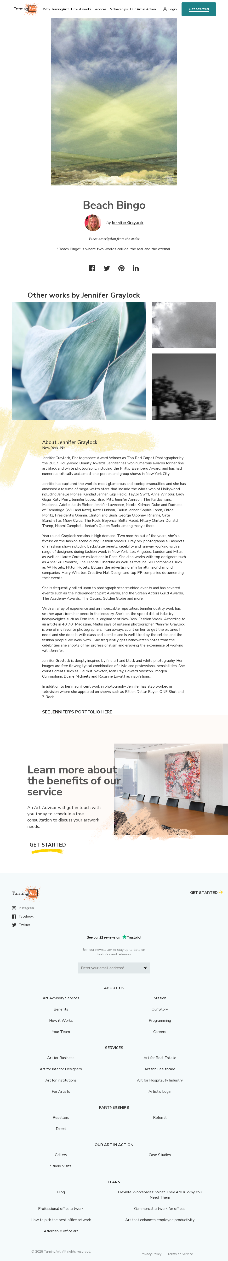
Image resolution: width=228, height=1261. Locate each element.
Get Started (199, 9)
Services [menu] (100, 9)
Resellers (61, 1117)
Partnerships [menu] (118, 9)
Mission (160, 998)
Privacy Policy (151, 1254)
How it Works (61, 1020)
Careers (159, 1031)
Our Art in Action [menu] (143, 9)
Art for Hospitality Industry (160, 1080)
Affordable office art (61, 1231)
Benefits (61, 1009)
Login (173, 9)
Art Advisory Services (61, 998)
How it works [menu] (81, 9)
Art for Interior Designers (61, 1069)
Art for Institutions (61, 1080)
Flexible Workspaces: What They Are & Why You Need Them (160, 1195)
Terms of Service (180, 1254)
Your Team (61, 1031)
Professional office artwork (61, 1208)
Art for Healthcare (159, 1069)
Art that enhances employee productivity (159, 1220)
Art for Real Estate (159, 1057)
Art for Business (60, 1057)
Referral (160, 1117)
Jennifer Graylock (127, 222)
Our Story (160, 1009)
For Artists (61, 1091)
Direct (61, 1128)
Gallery (61, 1155)
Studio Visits (61, 1166)
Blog (61, 1192)
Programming (160, 1020)
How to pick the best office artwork (61, 1220)
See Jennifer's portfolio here (77, 712)
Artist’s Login (159, 1091)
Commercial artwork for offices (159, 1208)
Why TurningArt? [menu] (56, 9)
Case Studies (160, 1155)
